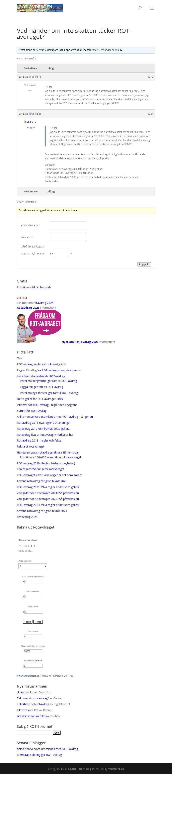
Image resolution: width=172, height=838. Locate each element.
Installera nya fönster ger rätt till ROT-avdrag (49, 393)
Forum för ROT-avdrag (32, 410)
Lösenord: (27, 237)
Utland (21, 692)
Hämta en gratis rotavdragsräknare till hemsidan (48, 452)
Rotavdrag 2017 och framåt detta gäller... (43, 429)
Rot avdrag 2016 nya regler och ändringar (44, 423)
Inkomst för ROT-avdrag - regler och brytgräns (47, 405)
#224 (150, 113)
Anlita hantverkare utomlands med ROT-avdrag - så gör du (55, 416)
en (35, 675)
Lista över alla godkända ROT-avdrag (41, 376)
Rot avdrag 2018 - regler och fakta (39, 440)
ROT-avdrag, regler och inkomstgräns (41, 364)
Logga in (144, 264)
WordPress (116, 769)
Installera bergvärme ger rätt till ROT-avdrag (48, 381)
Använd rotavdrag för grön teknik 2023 (42, 511)
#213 (150, 76)
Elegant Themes (77, 769)
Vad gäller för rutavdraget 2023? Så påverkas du (48, 499)
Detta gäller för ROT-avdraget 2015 (40, 399)
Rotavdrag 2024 (27, 517)
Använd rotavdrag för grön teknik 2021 (42, 481)
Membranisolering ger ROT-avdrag (39, 755)
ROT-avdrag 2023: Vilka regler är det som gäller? (48, 505)
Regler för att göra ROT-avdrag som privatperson (49, 370)
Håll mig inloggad (34, 246)
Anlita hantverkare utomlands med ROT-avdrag (47, 749)
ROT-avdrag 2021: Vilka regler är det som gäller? (48, 487)
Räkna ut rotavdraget (30, 446)
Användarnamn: (30, 225)
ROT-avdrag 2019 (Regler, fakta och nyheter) (47, 463)
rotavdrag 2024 (43, 303)
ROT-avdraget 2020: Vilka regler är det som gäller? (49, 475)
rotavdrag (29, 675)
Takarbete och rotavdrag (33, 704)
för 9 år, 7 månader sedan (104, 50)
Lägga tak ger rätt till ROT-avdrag (41, 387)
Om (19, 358)
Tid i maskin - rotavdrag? (33, 698)
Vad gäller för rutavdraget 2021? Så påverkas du (48, 493)
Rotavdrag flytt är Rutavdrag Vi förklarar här (45, 435)
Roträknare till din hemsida (34, 287)
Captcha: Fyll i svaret (32, 253)
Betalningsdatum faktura (33, 716)
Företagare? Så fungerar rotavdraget (40, 469)
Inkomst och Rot (27, 710)
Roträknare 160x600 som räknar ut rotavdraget (50, 457)
